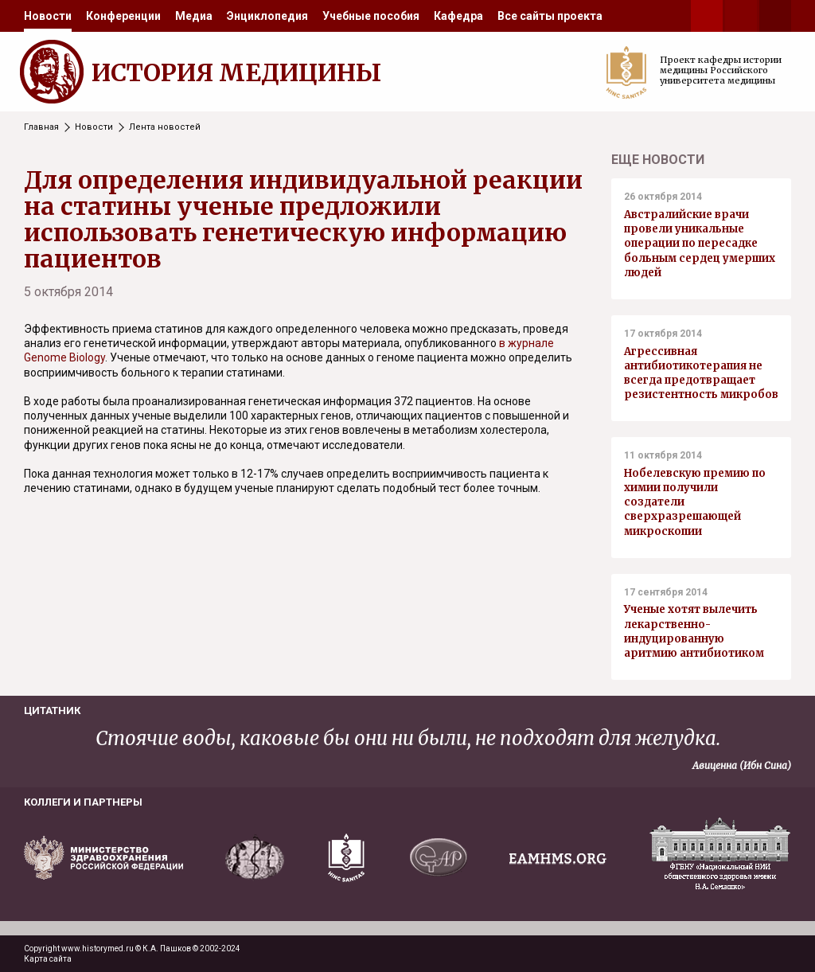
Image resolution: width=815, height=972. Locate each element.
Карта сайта (48, 958)
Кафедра (458, 16)
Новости (48, 16)
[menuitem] (48, 16)
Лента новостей (165, 127)
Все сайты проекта (549, 16)
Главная (41, 127)
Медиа (194, 16)
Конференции (123, 16)
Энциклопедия (267, 16)
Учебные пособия (370, 16)
